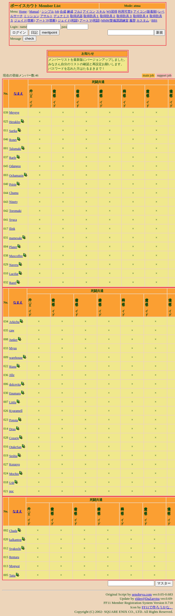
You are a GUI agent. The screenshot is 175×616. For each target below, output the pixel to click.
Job (57, 11)
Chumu (14, 193)
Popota (14, 420)
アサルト (46, 16)
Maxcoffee (17, 256)
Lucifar (14, 274)
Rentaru (15, 557)
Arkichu (15, 322)
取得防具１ (91, 16)
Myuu (14, 348)
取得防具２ (108, 16)
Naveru (14, 265)
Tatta (13, 575)
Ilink (13, 228)
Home (23, 11)
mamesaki (16, 238)
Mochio (15, 474)
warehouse (16, 358)
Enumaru (16, 393)
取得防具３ (124, 16)
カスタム (142, 20)
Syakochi (16, 549)
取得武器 (76, 16)
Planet (14, 247)
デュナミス (61, 16)
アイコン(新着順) (145, 11)
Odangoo (16, 166)
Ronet (14, 140)
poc (12, 491)
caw (12, 330)
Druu (13, 429)
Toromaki (16, 211)
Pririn (13, 184)
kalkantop (16, 540)
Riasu (13, 366)
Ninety (14, 202)
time (165, 93)
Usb (12, 483)
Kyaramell (16, 411)
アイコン (89, 11)
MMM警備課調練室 (115, 20)
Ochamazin (17, 175)
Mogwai (15, 566)
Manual (34, 11)
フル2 (78, 11)
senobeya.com (142, 594)
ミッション (31, 16)
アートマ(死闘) (89, 20)
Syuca (14, 220)
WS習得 (111, 11)
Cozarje (15, 438)
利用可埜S (125, 11)
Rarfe (13, 158)
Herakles (15, 122)
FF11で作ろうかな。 (157, 607)
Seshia (14, 456)
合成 (63, 11)
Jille (12, 375)
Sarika (14, 131)
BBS (154, 20)
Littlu (13, 402)
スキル (100, 11)
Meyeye (15, 112)
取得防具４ (141, 16)
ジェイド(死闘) (68, 20)
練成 (70, 11)
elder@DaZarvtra (147, 598)
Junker (14, 340)
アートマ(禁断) (46, 20)
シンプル (47, 11)
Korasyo (15, 464)
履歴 (132, 20)
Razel (13, 283)
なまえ (21, 93)
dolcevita (16, 384)
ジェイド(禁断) (24, 20)
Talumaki (16, 149)
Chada (14, 531)
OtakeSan (16, 447)
